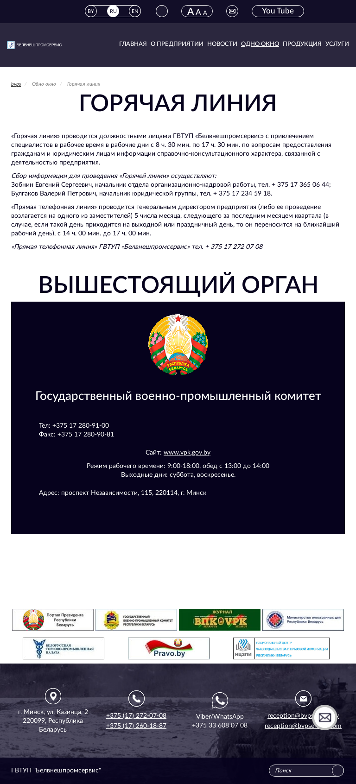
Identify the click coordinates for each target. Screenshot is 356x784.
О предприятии (177, 44)
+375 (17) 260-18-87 (136, 726)
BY (91, 11)
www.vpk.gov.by (187, 452)
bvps (16, 84)
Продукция (302, 44)
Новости (222, 44)
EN (135, 11)
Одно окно (260, 44)
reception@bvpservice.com (303, 726)
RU (113, 11)
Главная (133, 44)
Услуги (337, 44)
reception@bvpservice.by (303, 716)
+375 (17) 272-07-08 (136, 716)
